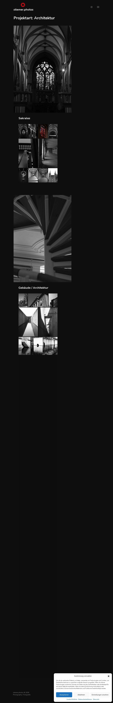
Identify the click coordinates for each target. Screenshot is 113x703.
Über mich (96, 699)
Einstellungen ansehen (100, 695)
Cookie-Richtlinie (72, 699)
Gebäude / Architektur (33, 288)
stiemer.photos (23, 10)
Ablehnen (81, 695)
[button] (108, 676)
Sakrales (24, 118)
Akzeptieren (64, 695)
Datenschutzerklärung (85, 699)
